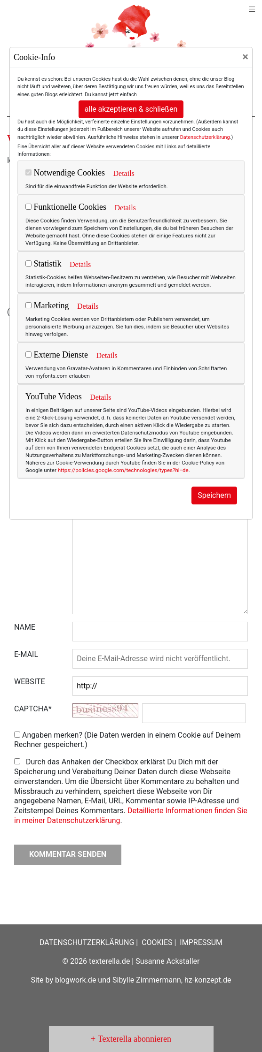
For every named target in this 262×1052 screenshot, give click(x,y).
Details (123, 173)
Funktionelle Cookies (65, 207)
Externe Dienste (56, 354)
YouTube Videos (53, 396)
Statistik (43, 263)
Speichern (214, 495)
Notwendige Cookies (65, 172)
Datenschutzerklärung (205, 137)
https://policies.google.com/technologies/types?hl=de (123, 470)
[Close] (245, 57)
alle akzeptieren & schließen (131, 109)
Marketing (47, 305)
